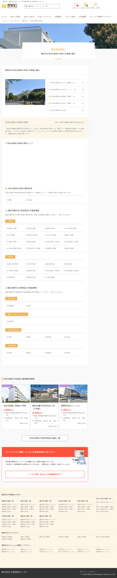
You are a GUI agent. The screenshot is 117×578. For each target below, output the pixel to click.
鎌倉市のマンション (103, 551)
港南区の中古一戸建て (9, 509)
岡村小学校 (31, 242)
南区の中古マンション (28, 504)
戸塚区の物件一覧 (8, 516)
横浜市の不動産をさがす (11, 495)
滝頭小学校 (12, 242)
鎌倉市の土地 (25, 526)
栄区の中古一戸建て (84, 509)
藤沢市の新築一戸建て (47, 522)
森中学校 (11, 277)
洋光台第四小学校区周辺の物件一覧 (44, 438)
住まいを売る (29, 17)
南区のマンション (27, 549)
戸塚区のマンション (84, 551)
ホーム (4, 17)
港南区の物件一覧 (8, 501)
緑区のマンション (27, 551)
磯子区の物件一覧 (45, 501)
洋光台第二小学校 (33, 248)
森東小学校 (68, 248)
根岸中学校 (50, 264)
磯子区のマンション (46, 549)
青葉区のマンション (8, 551)
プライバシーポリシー (88, 572)
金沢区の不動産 (63, 537)
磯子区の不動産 (45, 537)
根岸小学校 (12, 228)
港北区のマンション (46, 551)
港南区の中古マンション (10, 504)
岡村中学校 (31, 271)
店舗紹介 (58, 17)
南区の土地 (24, 511)
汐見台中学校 (12, 271)
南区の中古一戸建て (27, 509)
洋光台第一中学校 (52, 271)
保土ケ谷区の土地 (102, 511)
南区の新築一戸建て (27, 507)
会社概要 (82, 17)
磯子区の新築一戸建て (47, 507)
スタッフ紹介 (70, 17)
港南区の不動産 (7, 537)
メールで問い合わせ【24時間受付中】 (45, 474)
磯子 (28, 337)
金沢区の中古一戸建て (65, 509)
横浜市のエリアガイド (10, 533)
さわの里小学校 (70, 228)
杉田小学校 (31, 228)
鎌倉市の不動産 (26, 539)
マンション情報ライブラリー (100, 17)
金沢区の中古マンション (66, 504)
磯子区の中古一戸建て (47, 509)
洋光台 (29, 200)
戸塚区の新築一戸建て (9, 522)
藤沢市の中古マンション (48, 519)
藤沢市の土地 (44, 526)
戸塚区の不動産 (7, 539)
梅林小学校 (50, 228)
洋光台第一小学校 (52, 242)
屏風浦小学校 (50, 248)
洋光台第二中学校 (71, 271)
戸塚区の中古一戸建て (9, 524)
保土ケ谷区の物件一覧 (103, 498)
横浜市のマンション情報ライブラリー (16, 545)
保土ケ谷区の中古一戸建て (105, 509)
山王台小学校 (50, 235)
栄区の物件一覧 (82, 501)
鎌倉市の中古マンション (29, 519)
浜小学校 (11, 235)
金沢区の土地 (62, 511)
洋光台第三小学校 (71, 242)
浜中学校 (68, 264)
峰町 (9, 200)
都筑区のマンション (103, 549)
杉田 (28, 306)
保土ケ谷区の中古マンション (105, 503)
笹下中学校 (31, 264)
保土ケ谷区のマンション (66, 551)
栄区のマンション (83, 549)
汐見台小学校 (31, 235)
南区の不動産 (25, 537)
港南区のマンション (8, 549)
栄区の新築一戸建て (84, 507)
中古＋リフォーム (45, 17)
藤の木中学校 (12, 264)
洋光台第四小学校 (14, 248)
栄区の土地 (81, 511)
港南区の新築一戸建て (9, 507)
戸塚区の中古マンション (10, 519)
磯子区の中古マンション (48, 504)
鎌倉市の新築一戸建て (28, 522)
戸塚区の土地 (6, 526)
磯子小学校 (68, 235)
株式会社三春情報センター (15, 572)
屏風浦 (10, 306)
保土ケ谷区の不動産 (103, 537)
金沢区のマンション (65, 549)
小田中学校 (50, 277)
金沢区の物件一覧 (64, 501)
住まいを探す (15, 17)
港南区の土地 (6, 511)
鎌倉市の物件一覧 (27, 516)
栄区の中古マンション (84, 504)
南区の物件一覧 (26, 501)
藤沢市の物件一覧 (45, 516)
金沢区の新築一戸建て (65, 507)
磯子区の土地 (44, 511)
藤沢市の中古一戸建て (47, 524)
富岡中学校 (31, 277)
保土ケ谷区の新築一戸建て (105, 507)
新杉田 (10, 321)
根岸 (9, 337)
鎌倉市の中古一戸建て (28, 524)
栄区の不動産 (81, 537)
